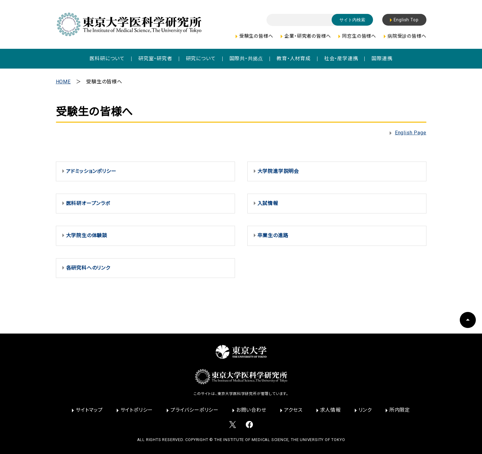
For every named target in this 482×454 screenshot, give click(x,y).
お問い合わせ (251, 410)
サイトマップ (89, 410)
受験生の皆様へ (256, 36)
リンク (365, 410)
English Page (410, 133)
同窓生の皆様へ (359, 36)
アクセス (293, 410)
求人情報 (330, 410)
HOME (63, 82)
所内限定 (399, 410)
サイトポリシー (136, 410)
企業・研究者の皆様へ (307, 36)
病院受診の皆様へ (407, 36)
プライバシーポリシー (194, 410)
